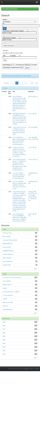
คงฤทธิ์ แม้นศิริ (7, 265)
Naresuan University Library (15, 369)
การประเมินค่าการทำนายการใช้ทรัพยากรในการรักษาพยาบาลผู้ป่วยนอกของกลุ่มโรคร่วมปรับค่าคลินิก (19, 131)
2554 (4, 340)
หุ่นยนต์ (5, 288)
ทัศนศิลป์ (5, 306)
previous (6, 83)
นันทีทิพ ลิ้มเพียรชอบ (8, 250)
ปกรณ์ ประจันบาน (33, 96)
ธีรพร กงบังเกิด (7, 236)
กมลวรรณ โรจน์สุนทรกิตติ (10, 240)
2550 (4, 354)
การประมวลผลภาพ (8, 295)
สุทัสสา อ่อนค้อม (7, 258)
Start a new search (9, 45)
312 (32, 83)
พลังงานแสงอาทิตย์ (8, 302)
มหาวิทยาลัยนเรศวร (8, 254)
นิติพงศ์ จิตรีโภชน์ (7, 243)
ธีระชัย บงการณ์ (7, 233)
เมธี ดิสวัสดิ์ (35, 139)
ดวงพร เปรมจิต (7, 247)
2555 (4, 336)
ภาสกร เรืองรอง (32, 113)
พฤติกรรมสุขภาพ (7, 284)
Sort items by (20, 64)
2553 (4, 343)
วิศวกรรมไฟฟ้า (7, 281)
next (36, 83)
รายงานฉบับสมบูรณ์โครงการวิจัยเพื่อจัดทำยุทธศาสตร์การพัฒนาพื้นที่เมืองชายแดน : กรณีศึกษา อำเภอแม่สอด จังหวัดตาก (19, 217)
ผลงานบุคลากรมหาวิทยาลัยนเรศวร (12, 277)
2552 (4, 347)
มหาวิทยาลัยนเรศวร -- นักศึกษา (11, 291)
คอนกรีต (5, 299)
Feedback (36, 369)
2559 (4, 322)
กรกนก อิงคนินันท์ (7, 261)
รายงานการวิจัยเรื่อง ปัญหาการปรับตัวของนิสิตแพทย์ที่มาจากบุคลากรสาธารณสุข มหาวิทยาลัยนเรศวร (19, 185)
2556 (4, 332)
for (3, 23)
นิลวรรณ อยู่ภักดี (32, 127)
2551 (4, 350)
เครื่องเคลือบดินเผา (8, 309)
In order (34, 64)
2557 (4, 329)
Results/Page (6, 64)
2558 (4, 325)
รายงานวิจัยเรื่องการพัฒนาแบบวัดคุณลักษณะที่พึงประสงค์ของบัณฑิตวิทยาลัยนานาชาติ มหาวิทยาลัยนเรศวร (20, 141)
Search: (5, 19)
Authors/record (15, 67)
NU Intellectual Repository (10, 9)
